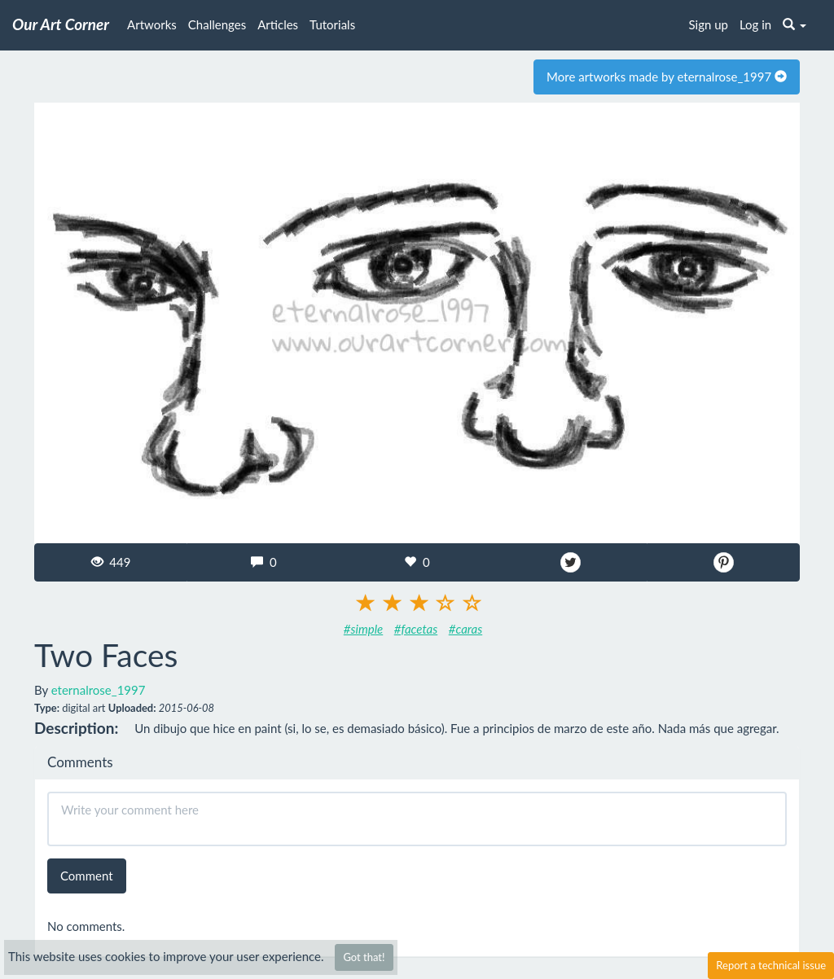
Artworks (152, 24)
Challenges (217, 24)
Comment (86, 875)
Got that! (363, 957)
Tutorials (332, 24)
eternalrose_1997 (98, 690)
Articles (277, 24)
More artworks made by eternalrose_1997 (666, 76)
